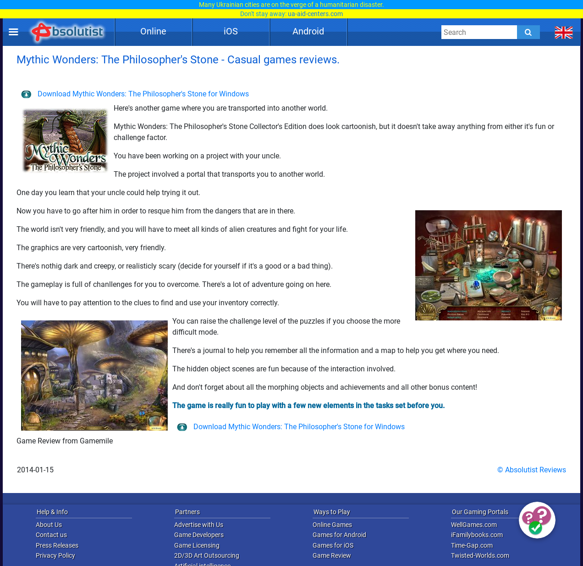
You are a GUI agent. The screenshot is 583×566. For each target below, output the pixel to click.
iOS (231, 31)
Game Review (332, 555)
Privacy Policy (55, 555)
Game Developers (199, 534)
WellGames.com (474, 524)
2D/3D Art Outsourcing (206, 555)
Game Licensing (197, 545)
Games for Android (339, 534)
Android (308, 31)
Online (153, 31)
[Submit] (528, 32)
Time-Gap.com (472, 545)
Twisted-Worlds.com (480, 555)
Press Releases (57, 545)
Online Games (332, 524)
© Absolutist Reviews (531, 469)
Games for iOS (333, 545)
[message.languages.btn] (564, 32)
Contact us (51, 534)
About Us (49, 524)
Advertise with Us (198, 524)
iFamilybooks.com (477, 534)
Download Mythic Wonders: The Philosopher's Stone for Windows (135, 94)
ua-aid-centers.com (315, 13)
